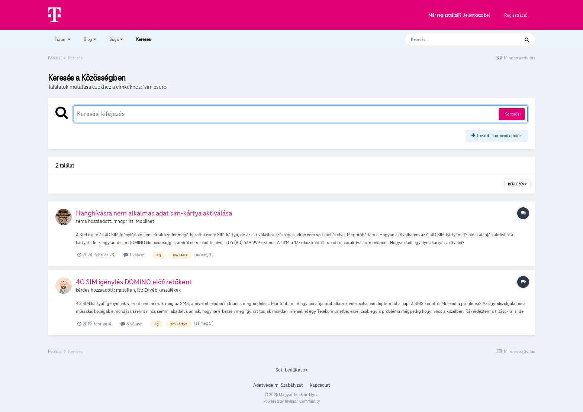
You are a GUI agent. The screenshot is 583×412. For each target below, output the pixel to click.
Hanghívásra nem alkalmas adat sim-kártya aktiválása (154, 213)
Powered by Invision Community (291, 401)
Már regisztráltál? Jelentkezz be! (459, 15)
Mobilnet (145, 221)
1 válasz (133, 254)
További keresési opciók (496, 135)
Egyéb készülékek (162, 290)
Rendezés (517, 184)
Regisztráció (515, 15)
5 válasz (131, 324)
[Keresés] (454, 39)
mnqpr (119, 221)
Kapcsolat (320, 385)
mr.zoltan (125, 290)
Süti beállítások (291, 370)
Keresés (143, 42)
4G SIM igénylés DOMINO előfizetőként (134, 282)
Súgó (116, 39)
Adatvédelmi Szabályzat (278, 385)
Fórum (62, 39)
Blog (90, 39)
